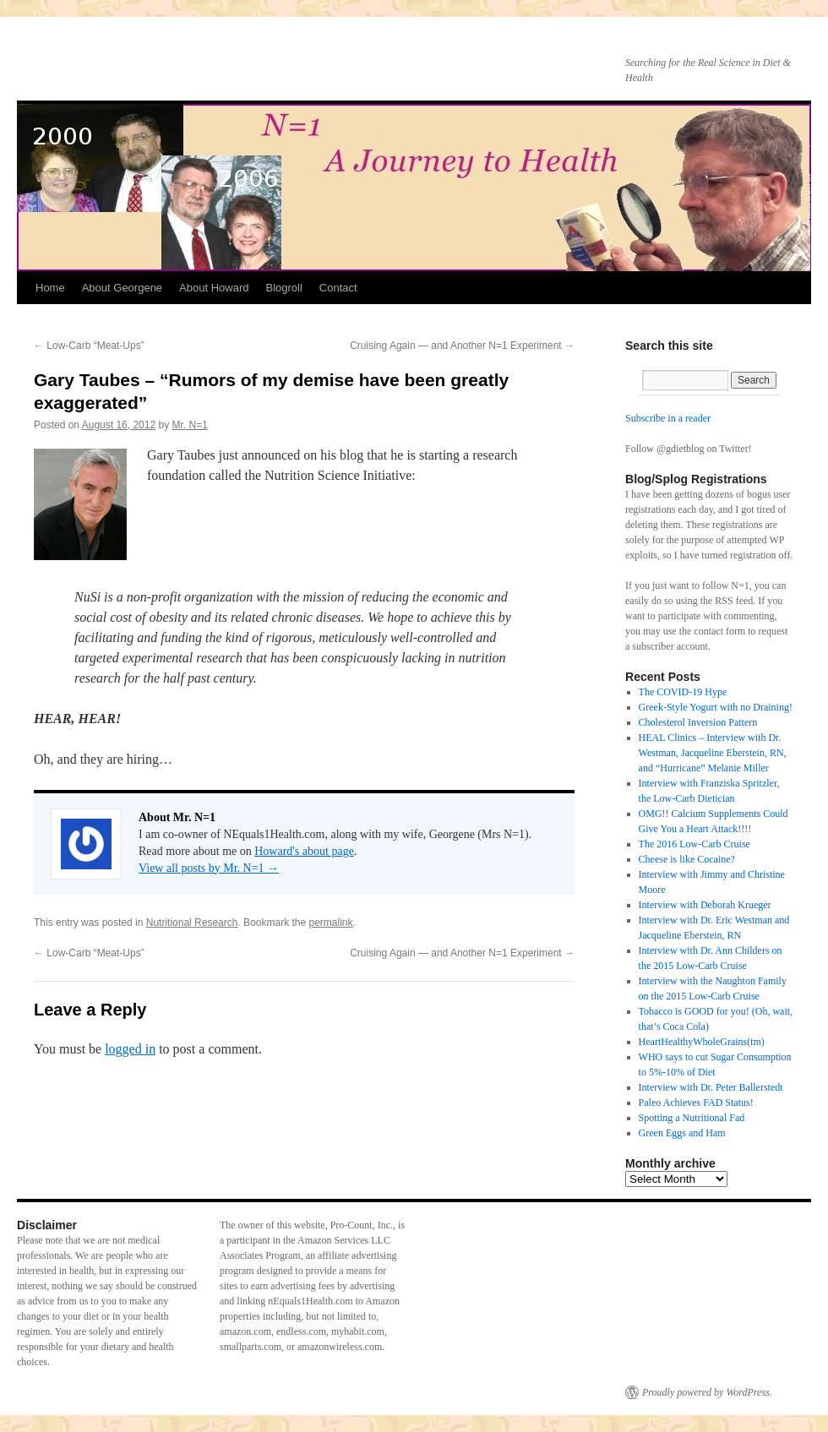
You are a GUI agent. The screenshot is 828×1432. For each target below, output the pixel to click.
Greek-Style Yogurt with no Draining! (716, 707)
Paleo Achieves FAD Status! (696, 1102)
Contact (338, 287)
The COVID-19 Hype (683, 692)
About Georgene (122, 287)
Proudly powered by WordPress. (707, 1392)
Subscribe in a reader (668, 418)
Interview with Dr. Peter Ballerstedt (711, 1087)
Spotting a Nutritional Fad (692, 1118)
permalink (331, 922)
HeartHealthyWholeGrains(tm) (702, 1042)
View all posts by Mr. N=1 (209, 868)
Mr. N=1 (190, 425)
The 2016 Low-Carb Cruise (694, 844)
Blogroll (283, 287)
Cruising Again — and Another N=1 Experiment (462, 345)
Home (50, 287)
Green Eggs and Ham (682, 1133)
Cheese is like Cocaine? (687, 859)
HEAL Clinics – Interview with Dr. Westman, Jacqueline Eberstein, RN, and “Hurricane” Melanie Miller (713, 753)
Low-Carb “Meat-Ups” (89, 345)
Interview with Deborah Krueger (705, 905)
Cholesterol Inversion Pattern (698, 722)
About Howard (213, 287)
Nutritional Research (192, 922)
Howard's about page (304, 851)
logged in (130, 1049)
